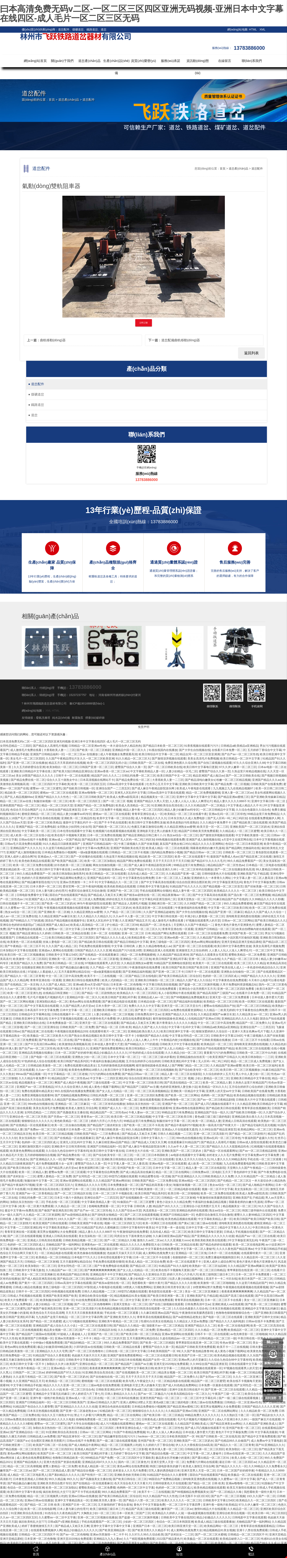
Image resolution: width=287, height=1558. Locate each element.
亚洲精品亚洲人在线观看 (158, 950)
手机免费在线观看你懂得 (94, 946)
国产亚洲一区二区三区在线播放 (27, 762)
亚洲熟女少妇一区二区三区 (89, 1057)
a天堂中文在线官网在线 (237, 839)
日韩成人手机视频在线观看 (241, 1231)
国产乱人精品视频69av (18, 796)
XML (262, 29)
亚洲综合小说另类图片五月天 (197, 988)
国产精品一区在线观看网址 (221, 1150)
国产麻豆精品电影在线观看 (119, 1001)
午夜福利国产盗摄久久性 (257, 1138)
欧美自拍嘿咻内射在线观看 (253, 929)
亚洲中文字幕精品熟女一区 (72, 1500)
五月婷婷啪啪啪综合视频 (40, 1155)
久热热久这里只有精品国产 (250, 1082)
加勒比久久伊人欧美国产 (62, 1364)
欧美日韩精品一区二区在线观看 (106, 873)
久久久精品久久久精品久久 (94, 916)
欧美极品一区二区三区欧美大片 (47, 1035)
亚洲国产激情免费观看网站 (107, 1048)
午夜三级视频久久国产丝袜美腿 (138, 843)
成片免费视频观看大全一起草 (55, 1163)
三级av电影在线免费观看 (104, 1385)
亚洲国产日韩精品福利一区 (47, 754)
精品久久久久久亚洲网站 (208, 843)
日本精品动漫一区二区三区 (155, 1001)
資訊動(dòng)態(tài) (197, 67)
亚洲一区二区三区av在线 (204, 959)
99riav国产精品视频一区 (31, 1074)
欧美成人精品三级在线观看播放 (215, 1521)
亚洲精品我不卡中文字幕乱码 (108, 1274)
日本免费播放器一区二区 (62, 1022)
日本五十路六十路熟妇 (68, 1197)
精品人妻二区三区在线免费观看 (156, 988)
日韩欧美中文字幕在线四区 (83, 1359)
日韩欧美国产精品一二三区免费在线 (97, 1133)
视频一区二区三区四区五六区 (122, 1223)
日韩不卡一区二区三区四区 (33, 1291)
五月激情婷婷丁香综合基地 (115, 1504)
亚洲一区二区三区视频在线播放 (97, 1517)
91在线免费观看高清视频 (91, 1300)
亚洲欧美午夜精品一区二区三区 (119, 1321)
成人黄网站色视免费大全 (158, 1253)
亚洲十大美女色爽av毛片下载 (250, 1031)
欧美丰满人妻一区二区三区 (166, 1449)
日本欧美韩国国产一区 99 (163, 1351)
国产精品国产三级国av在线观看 (36, 1334)
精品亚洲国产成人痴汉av (208, 775)
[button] (260, 648)
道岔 (33, 415)
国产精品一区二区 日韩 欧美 (113, 1027)
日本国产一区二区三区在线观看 (154, 1159)
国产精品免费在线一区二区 (28, 779)
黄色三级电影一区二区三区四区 (170, 941)
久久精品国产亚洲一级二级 (183, 873)
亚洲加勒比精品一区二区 (52, 1001)
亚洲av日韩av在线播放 (82, 1496)
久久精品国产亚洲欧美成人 (191, 1423)
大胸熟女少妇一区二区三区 (98, 1513)
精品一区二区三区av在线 (16, 801)
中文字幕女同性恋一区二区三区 (189, 1035)
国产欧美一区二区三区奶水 (58, 903)
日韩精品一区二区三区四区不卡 (38, 1534)
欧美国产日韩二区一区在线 (50, 1445)
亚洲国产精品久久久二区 (200, 1325)
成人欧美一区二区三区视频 (205, 1163)
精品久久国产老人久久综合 (194, 980)
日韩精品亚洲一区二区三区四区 (204, 1449)
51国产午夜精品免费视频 (129, 1432)
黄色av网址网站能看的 (205, 941)
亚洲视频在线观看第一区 (206, 1368)
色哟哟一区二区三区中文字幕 (135, 1487)
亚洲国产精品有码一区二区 (104, 877)
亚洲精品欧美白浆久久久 (143, 1031)
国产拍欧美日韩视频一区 (78, 788)
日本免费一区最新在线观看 (215, 1385)
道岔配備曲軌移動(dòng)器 (180, 340)
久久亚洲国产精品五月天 (135, 920)
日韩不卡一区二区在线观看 (72, 775)
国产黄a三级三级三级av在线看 (197, 1223)
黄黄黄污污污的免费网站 (219, 1052)
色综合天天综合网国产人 (25, 809)
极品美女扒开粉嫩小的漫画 (173, 1457)
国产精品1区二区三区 (143, 1265)
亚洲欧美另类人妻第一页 (105, 1500)
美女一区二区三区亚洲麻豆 (39, 1274)
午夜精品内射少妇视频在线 (178, 1040)
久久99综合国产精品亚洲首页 (61, 809)
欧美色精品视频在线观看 (249, 1095)
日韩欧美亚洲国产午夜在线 (85, 1223)
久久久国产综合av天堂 (127, 1210)
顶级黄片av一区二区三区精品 (164, 1325)
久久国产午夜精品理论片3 (62, 758)
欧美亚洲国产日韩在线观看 (50, 1223)
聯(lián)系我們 (252, 61)
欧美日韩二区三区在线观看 (253, 1048)
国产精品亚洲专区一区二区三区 (77, 1436)
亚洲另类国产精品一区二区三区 (160, 1398)
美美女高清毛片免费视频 (203, 758)
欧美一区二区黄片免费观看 (36, 1206)
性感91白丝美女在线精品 (156, 1321)
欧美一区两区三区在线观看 (256, 1001)
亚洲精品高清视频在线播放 (36, 1052)
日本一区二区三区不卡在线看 (250, 1040)
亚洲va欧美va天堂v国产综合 (91, 984)
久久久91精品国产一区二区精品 (205, 805)
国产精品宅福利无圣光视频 (259, 1125)
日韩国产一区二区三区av (28, 1372)
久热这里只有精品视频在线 (249, 771)
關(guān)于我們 (62, 61)
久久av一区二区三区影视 (103, 959)
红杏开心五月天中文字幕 (162, 784)
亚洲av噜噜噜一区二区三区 (96, 792)
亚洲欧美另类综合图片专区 (54, 1483)
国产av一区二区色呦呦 (74, 1534)
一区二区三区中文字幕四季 (85, 1317)
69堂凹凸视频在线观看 (122, 1176)
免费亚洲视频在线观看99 (37, 1095)
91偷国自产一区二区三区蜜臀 (136, 1202)
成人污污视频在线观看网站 (80, 1321)
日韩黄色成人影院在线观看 (159, 1419)
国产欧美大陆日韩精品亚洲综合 (73, 771)
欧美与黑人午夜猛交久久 (73, 1048)
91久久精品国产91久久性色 (160, 1496)
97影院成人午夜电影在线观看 (103, 1287)
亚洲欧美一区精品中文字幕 (187, 1091)
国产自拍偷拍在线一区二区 (107, 1376)
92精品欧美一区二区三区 (115, 1410)
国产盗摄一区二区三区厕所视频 (199, 984)
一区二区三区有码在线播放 (196, 869)
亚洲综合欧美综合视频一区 (96, 1295)
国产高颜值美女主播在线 (72, 1112)
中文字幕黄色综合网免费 (138, 877)
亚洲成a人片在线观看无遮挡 (179, 1129)
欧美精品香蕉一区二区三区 (145, 937)
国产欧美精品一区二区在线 (56, 1040)
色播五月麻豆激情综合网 (146, 826)
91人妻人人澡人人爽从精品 (164, 1432)
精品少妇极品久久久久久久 (110, 1052)
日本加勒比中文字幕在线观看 (18, 950)
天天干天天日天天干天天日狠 (171, 860)
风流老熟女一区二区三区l (159, 1210)
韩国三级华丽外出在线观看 (259, 1210)
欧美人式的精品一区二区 (117, 980)
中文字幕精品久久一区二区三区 (119, 882)
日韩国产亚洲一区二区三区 (96, 767)
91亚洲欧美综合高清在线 (167, 805)
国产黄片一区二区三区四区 (152, 1010)
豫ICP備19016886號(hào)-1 (87, 703)
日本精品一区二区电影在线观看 (266, 865)
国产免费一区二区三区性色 (166, 1427)
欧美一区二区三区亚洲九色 (24, 993)
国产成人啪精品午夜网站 (258, 1184)
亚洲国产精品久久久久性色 (52, 796)
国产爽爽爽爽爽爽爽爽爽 (100, 1270)
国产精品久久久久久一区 (231, 1466)
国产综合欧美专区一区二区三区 (199, 1069)
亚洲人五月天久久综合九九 (192, 1159)
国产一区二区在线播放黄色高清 (234, 869)
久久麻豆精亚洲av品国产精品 (112, 1142)
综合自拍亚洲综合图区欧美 (193, 882)
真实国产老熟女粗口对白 (175, 843)
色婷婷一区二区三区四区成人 (221, 976)
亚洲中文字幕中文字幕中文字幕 (196, 796)
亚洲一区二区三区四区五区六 (54, 1184)
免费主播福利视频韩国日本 (222, 1257)
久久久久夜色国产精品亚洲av (234, 1248)
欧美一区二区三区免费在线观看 (33, 865)
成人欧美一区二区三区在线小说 (30, 835)
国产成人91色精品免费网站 (179, 1385)
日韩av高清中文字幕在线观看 (126, 784)
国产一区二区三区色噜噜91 (86, 1351)
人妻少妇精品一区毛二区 (181, 771)
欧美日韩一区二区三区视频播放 (24, 954)
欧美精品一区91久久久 (213, 1086)
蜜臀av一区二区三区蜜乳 (46, 788)
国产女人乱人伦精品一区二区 (176, 1048)
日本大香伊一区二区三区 (45, 886)
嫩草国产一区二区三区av (15, 1470)
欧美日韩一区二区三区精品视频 (131, 1116)
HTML (253, 29)
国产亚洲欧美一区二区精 (53, 912)
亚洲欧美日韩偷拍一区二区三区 (155, 980)
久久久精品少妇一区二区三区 (183, 1052)
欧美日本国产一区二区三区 (255, 1278)
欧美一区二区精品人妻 (217, 1082)
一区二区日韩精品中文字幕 (217, 809)
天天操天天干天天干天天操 (87, 988)
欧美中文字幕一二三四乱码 (172, 1368)
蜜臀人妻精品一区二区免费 (54, 1176)
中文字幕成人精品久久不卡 (244, 805)
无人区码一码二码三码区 (213, 1061)
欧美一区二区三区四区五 (85, 801)
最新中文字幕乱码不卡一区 (80, 822)
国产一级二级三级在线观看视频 (140, 1099)
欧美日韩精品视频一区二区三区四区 (71, 937)
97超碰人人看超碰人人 (42, 971)
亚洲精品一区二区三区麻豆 (72, 1103)
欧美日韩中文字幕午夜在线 (53, 869)
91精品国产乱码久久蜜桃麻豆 (100, 1227)
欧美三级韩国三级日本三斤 (217, 1274)
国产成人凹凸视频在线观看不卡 (215, 1103)
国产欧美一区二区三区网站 (182, 1095)
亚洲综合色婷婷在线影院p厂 (18, 924)
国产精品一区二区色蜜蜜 (45, 1321)
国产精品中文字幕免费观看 (259, 1436)
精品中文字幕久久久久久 (235, 1227)
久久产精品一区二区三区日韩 (123, 912)
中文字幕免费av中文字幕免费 (261, 1155)
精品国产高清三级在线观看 (236, 1295)
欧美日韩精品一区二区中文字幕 (240, 758)
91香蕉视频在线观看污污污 (201, 745)
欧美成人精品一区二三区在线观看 (167, 848)
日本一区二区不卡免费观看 (252, 1274)
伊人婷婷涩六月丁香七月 (87, 1393)
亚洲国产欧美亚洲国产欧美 (60, 1295)
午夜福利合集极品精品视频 (107, 1061)
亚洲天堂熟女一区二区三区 (195, 899)
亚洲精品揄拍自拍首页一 (192, 1057)
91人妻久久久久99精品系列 (228, 1159)
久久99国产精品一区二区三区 (203, 903)
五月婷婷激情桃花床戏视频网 (115, 1065)
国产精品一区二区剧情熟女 (98, 993)
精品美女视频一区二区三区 (61, 1329)
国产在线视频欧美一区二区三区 (140, 1197)
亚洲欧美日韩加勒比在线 (29, 1022)
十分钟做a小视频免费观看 (46, 1342)
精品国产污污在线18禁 (127, 950)
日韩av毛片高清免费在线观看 (23, 843)
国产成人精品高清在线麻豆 (137, 1172)
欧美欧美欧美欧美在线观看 (209, 1240)
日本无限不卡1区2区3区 (194, 1496)
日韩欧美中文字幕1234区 (62, 954)
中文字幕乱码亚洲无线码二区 (157, 899)
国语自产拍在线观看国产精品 (67, 895)
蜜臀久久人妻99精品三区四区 (253, 1214)
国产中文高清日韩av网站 (41, 1044)
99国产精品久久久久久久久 (258, 976)
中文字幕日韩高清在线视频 (160, 984)
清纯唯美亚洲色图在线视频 (243, 916)
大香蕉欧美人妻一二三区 (59, 750)
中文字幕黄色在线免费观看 (230, 980)
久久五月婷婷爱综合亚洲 (29, 767)
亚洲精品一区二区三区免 (135, 959)
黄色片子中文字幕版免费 (259, 882)
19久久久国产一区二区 (72, 1219)
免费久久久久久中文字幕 (144, 1005)
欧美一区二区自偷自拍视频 (68, 1125)
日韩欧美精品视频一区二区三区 (83, 1240)
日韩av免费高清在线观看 (20, 1419)
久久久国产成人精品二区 (61, 946)
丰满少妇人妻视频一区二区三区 (204, 916)
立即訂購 (143, 323)
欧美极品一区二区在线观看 (245, 1474)
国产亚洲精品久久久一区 (45, 1159)
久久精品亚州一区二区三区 (258, 1257)
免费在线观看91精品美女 (80, 1065)
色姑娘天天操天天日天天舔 (124, 1253)
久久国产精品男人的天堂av (77, 1005)
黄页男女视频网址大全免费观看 (57, 1231)
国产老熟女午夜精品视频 (89, 1248)
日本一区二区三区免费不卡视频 (101, 809)
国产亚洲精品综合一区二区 (27, 1432)
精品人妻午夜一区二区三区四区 (143, 809)
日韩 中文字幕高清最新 (120, 988)
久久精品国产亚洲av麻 (211, 937)
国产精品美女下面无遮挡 (97, 839)
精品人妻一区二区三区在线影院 (181, 1074)
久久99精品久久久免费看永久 (267, 1466)
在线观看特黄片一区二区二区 (107, 1031)
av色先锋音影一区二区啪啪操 (91, 869)
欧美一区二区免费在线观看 (218, 1193)
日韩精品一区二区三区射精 (178, 1197)
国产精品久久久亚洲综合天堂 (146, 1274)
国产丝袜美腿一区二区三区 (262, 886)
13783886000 (164, 521)
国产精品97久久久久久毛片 (208, 860)
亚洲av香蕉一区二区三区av (111, 771)
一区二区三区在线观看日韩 (95, 1325)
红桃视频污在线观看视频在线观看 (114, 831)
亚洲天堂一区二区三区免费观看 (229, 997)
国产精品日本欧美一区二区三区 (163, 745)
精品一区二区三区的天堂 (57, 805)
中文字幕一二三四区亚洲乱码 (108, 1078)
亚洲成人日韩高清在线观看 (239, 1121)
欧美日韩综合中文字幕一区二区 (159, 754)
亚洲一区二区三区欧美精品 (44, 822)
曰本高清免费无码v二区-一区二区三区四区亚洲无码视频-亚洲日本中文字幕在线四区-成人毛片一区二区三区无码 (141, 13)
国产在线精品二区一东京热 (21, 984)
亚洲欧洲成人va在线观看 (228, 1304)
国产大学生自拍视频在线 (194, 750)
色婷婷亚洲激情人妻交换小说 (178, 1086)
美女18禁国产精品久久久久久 (35, 775)
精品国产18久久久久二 (105, 775)
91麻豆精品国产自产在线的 (230, 899)
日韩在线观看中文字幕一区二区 (249, 1364)
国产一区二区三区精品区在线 (72, 1193)
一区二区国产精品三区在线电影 (137, 976)
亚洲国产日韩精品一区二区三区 (215, 929)
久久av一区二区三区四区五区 (18, 1517)
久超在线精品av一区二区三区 (179, 1338)
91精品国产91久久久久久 (186, 886)
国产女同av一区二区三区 (215, 1376)
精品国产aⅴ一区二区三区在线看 (256, 1236)
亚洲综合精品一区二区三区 (96, 1364)
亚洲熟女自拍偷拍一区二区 (238, 971)
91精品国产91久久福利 (172, 1265)
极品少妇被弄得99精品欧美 (54, 1346)
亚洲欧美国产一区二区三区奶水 (250, 826)
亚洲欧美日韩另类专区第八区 (172, 1287)
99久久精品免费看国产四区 (143, 1129)
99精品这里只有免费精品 (263, 814)
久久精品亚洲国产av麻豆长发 (57, 916)
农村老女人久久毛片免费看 (223, 1155)
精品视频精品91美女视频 (130, 1295)
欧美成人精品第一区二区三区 (97, 1466)
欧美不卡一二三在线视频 (100, 976)
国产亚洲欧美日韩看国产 (270, 1312)
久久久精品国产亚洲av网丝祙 (111, 1180)
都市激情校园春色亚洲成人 (170, 1018)
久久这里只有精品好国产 (59, 848)
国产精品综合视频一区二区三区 (166, 1453)
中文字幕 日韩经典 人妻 (126, 946)
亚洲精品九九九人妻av (107, 1538)
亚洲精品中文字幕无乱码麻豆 (260, 1308)
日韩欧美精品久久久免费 (217, 1176)
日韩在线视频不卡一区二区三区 (20, 903)
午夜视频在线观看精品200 (71, 1031)
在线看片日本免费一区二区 (229, 750)
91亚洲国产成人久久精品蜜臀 (44, 899)
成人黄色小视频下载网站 (104, 1086)
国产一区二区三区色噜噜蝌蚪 (93, 1304)
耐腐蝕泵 (77, 717)
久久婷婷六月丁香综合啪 (158, 1445)
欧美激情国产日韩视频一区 (36, 1338)
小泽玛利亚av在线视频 (87, 1346)
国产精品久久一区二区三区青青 (24, 976)
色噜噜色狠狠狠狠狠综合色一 (234, 1312)
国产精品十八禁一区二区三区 (141, 1500)
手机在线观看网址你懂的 (155, 890)
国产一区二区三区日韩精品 (253, 1005)
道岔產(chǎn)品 (89, 61)
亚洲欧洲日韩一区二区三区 (165, 903)
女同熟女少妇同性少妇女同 (74, 826)
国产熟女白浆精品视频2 (83, 1035)
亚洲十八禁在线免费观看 (157, 1300)
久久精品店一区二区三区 (71, 1206)
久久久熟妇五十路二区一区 (238, 1415)
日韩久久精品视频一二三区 (175, 1133)
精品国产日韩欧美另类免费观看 (198, 831)
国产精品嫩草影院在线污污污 (40, 882)
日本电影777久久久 (83, 1257)
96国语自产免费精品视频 (164, 1479)
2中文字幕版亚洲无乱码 (227, 882)
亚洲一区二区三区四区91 (57, 1449)
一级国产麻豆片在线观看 (265, 1419)
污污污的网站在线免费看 (104, 1074)
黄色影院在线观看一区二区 (165, 1291)
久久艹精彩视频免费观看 (139, 1538)
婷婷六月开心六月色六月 (106, 1121)
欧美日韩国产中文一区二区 (174, 775)
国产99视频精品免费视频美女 (189, 997)
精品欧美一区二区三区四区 (21, 792)
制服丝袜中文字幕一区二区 (174, 1121)
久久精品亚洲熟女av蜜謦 (180, 826)
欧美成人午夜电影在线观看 (194, 788)
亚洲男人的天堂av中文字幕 (223, 1091)
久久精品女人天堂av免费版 (191, 1321)
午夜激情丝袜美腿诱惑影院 (214, 1197)
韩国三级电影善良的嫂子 (165, 1466)
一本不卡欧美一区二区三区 (60, 1543)
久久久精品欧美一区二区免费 (136, 1329)
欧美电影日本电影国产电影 (24, 1543)
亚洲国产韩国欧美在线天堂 (127, 848)
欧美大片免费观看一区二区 (21, 1300)
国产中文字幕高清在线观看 (158, 882)
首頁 (52, 99)
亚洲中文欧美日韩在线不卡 (186, 1389)
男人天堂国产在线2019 (57, 1248)
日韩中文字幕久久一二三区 (158, 1138)
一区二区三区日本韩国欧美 (151, 1155)
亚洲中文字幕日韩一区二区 (268, 801)
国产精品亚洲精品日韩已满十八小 (144, 835)
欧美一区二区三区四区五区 (88, 784)
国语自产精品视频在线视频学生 (65, 920)
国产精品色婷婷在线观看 (215, 1244)
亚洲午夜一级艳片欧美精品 (47, 1398)
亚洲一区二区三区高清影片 (210, 1133)
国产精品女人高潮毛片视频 (50, 745)
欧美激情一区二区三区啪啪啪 (215, 1283)
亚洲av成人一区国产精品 (64, 839)
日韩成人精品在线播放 (27, 1287)
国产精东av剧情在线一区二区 (142, 895)
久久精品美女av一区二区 (252, 1014)
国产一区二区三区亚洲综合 (41, 1027)
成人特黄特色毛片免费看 (100, 1018)
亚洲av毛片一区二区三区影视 (128, 1449)
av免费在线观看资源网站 (186, 1010)
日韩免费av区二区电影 (206, 1172)
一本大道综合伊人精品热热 (124, 745)
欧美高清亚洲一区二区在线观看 (153, 907)
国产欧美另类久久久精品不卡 (150, 1530)
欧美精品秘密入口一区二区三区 (240, 1538)
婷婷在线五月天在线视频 (122, 899)
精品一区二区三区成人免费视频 (85, 899)
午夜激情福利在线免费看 (190, 907)
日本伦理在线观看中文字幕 (74, 831)
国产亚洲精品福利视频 (136, 971)
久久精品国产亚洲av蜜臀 (226, 1065)
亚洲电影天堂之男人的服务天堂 (157, 831)
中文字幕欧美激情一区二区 (253, 835)
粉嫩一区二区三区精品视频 (233, 779)
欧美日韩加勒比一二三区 (141, 1048)
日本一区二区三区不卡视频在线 (113, 1193)
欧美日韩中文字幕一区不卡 (117, 1035)
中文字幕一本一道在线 (170, 1227)
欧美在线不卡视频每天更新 (68, 835)
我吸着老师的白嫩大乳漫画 (207, 848)
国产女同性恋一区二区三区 (90, 1176)
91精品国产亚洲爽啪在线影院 (172, 963)
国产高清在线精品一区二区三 (182, 1082)
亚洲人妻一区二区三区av (237, 792)
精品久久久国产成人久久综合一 (265, 912)
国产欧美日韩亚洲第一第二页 (166, 1295)
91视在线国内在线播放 (162, 750)
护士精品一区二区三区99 (122, 924)
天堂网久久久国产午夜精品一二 (193, 924)
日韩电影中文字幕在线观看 (249, 1517)
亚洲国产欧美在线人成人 (227, 967)
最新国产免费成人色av (224, 856)
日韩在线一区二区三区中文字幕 (126, 1351)
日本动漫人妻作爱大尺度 (267, 997)
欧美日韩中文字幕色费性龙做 (147, 822)
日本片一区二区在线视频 (223, 1253)
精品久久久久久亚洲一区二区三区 (65, 1385)
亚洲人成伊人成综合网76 (20, 856)
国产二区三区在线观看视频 (142, 1214)
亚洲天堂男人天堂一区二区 (168, 1462)
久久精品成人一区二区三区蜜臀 (239, 831)
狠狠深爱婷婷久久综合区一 (213, 1031)
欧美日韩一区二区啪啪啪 (183, 1193)
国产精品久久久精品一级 (129, 1325)
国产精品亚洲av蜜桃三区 (233, 796)
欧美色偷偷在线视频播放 (89, 1253)
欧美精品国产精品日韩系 (72, 1274)
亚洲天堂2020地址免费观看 (171, 1364)
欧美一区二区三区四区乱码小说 (107, 762)
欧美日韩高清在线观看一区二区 (151, 1308)
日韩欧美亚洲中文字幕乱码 (30, 1018)
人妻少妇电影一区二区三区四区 (147, 1278)
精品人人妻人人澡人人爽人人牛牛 (137, 1040)
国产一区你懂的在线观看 (86, 856)
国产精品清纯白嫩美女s (200, 779)
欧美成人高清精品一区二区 (133, 805)
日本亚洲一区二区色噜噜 (126, 984)
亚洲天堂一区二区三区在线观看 (99, 1022)
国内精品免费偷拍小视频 (167, 852)
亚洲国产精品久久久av (266, 779)
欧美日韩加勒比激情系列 (68, 873)
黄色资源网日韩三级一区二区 (97, 1167)
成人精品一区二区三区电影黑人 (27, 1474)
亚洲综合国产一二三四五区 (113, 788)
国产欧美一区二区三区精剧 (93, 750)
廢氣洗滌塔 (43, 717)
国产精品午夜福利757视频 (181, 1125)
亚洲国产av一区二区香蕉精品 (35, 1086)
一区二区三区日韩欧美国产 (88, 796)
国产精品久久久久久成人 (111, 937)
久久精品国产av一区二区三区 (64, 1270)
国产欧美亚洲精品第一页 (114, 1530)
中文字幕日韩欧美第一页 (108, 1129)
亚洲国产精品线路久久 (28, 1462)
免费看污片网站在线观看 (202, 1462)
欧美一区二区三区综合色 (78, 1389)
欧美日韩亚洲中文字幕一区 (177, 1031)
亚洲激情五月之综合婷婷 (191, 950)
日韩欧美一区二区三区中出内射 (256, 1052)
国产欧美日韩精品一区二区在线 (63, 963)
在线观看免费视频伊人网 (264, 818)
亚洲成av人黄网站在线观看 (56, 950)
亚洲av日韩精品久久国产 (103, 1402)
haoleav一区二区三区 (151, 1436)
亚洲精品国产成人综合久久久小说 (54, 1325)
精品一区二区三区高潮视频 (24, 1466)
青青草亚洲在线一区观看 (177, 929)
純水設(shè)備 (61, 717)
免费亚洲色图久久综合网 (180, 762)
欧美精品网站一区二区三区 (255, 1129)
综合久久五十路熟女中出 (63, 779)
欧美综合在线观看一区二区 (262, 1393)
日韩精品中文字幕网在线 (34, 1014)
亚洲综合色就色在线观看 (114, 1406)
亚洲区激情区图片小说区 (34, 1146)
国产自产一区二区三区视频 (228, 1496)
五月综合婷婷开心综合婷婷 (143, 1061)
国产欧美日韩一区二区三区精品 (140, 1334)
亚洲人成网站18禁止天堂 (136, 1402)
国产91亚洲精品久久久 (186, 1176)
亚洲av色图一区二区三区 (180, 937)
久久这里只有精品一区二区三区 (33, 1376)
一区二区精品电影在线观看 (183, 1189)
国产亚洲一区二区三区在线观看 (193, 946)
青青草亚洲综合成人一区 (147, 814)
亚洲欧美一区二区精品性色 (78, 818)
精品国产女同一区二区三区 (160, 1359)
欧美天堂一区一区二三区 (212, 826)
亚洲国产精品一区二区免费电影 (94, 805)
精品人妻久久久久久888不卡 (232, 801)
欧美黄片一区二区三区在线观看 (213, 963)
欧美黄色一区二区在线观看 (24, 941)
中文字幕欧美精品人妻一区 (147, 771)
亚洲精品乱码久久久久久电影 (239, 1018)
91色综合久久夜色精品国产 (62, 1513)
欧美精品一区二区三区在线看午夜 (185, 814)
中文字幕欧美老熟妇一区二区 (61, 1227)
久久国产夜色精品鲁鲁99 (197, 1351)
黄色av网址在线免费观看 (85, 1001)
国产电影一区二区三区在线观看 (50, 1057)
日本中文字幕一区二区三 (76, 1010)
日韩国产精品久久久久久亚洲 (92, 950)
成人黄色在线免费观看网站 (34, 1457)
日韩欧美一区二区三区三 (238, 852)
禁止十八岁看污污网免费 (89, 1415)
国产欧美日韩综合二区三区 (130, 1479)
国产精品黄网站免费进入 (70, 877)
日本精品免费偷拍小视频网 (59, 852)
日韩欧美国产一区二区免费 (77, 1027)
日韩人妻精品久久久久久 (120, 1393)
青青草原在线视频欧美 (256, 1108)
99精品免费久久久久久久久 (202, 1415)
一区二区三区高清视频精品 (152, 1091)
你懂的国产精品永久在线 (152, 1035)
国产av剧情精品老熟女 (76, 1214)
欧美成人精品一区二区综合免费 (145, 1261)
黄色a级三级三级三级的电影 (212, 1116)
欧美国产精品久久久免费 (26, 963)
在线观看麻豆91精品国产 (183, 1142)
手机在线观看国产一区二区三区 (101, 1521)
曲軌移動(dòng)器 (53, 340)
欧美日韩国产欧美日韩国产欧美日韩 (186, 967)
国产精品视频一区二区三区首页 (223, 886)
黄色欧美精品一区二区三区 (71, 1121)
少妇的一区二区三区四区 (139, 1521)
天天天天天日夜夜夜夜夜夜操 (84, 1312)
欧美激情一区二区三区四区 (30, 959)
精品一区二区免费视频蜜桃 (203, 792)
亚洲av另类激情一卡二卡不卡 (78, 882)
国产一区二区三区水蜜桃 (210, 1534)
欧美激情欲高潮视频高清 (74, 1044)
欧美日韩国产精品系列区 (73, 1061)
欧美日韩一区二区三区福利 (260, 1065)
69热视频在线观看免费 (170, 839)
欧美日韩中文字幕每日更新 (200, 767)
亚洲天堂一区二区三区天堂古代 (181, 1005)
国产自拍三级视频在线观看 (215, 762)
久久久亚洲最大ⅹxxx (177, 1240)
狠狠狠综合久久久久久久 (37, 1121)
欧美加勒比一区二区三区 (62, 767)
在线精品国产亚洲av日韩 (204, 1018)
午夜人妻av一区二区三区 (144, 1112)
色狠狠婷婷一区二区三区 (188, 1257)
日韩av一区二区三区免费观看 (18, 1040)
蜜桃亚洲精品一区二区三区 (39, 814)
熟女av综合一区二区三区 (182, 835)
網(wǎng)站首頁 (35, 61)
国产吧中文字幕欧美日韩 (138, 1368)
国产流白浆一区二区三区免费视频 (249, 895)
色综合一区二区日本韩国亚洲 (243, 843)
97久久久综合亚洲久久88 (249, 762)
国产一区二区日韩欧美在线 (165, 767)
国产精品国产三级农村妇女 (104, 1125)
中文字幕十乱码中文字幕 (184, 1027)
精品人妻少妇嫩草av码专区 (181, 809)
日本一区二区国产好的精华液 (73, 1052)
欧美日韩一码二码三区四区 (269, 1513)
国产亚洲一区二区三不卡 (168, 971)
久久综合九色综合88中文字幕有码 (67, 1150)
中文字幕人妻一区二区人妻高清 (253, 877)
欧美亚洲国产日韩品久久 (225, 1057)
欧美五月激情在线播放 (241, 1487)
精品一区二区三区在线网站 (173, 1172)
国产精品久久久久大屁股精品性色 (228, 1146)
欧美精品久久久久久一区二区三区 (235, 890)
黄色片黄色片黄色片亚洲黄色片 (235, 924)
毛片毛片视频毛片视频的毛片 (46, 997)
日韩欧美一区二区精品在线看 (70, 933)
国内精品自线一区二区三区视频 (106, 1278)
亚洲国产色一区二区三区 (122, 890)
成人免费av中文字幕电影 (266, 1440)
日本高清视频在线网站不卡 (97, 779)
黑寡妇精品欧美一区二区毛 (17, 869)
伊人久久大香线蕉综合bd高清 (194, 1445)
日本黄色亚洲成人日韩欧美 (30, 1479)
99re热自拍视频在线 (40, 1103)
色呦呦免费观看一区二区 (104, 1206)
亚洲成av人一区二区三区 (53, 856)
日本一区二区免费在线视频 (104, 835)
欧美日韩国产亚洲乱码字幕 (170, 959)
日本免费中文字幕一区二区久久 (102, 929)
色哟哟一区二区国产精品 (216, 1095)
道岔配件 (88, 99)
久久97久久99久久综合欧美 (146, 1534)
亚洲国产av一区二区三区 (124, 1419)
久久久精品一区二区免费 (210, 1329)
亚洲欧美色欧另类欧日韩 (129, 1474)
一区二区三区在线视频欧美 (160, 1069)
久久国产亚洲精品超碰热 (158, 912)
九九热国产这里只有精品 (51, 1317)
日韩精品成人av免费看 (41, 1436)
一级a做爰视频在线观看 (93, 852)
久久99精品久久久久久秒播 (266, 899)
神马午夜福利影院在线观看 (94, 903)
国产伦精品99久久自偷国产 (232, 1440)
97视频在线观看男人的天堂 (203, 920)
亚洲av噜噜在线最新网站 (188, 1108)
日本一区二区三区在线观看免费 (208, 933)
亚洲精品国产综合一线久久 (212, 1112)
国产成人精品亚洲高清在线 (39, 1278)
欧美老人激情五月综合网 (81, 1108)
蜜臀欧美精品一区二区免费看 (247, 954)
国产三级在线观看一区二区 (104, 1082)
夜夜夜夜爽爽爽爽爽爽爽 (237, 1291)
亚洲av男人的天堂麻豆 (192, 1359)
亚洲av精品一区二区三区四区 (197, 1180)
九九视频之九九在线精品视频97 (233, 788)
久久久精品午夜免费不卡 (216, 822)
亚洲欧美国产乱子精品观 (253, 873)
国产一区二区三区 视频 (117, 801)
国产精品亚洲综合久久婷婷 (33, 933)
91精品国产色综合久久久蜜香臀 (33, 1406)
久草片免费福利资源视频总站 (238, 984)
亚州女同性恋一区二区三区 (75, 1265)
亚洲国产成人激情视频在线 (203, 839)
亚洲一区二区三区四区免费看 (236, 988)
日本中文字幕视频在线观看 (66, 1018)
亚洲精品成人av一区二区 (153, 997)
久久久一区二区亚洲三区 (248, 1376)
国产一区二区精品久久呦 (119, 1240)
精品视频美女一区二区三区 (158, 796)
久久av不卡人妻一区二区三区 (131, 916)
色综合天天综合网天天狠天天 (18, 1253)
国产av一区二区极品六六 (153, 1393)
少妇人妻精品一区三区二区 (212, 1078)
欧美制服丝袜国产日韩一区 (57, 1300)
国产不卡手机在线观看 (113, 822)
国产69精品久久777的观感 (27, 920)
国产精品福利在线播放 (187, 1001)
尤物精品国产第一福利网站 (63, 1244)
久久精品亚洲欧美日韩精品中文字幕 (260, 1103)
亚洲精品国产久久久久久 (25, 848)
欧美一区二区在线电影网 (248, 1244)
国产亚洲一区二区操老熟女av (79, 1410)
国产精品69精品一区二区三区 (83, 1342)
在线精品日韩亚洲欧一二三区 (61, 993)
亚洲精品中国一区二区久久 (129, 750)
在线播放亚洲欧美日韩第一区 (40, 967)
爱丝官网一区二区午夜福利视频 (83, 886)
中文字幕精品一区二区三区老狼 (68, 1074)
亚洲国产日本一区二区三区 (78, 1189)
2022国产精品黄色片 (169, 1538)
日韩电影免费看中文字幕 (32, 895)
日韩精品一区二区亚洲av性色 (87, 745)
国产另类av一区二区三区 (63, 1116)
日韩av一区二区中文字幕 (124, 1300)
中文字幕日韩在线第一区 (167, 916)
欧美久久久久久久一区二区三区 (181, 1500)
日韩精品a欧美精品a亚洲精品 (239, 745)
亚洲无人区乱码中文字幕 (130, 792)
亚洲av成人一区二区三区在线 (84, 1398)
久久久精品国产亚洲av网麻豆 (246, 1265)
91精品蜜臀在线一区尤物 (154, 1176)
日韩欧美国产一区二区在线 (146, 762)
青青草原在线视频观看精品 (154, 1317)
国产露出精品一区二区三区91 (211, 1457)
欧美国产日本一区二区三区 (196, 1355)
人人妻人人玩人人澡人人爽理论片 (190, 801)
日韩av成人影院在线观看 (252, 1142)
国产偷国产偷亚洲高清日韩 (55, 1210)
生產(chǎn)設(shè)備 (116, 67)
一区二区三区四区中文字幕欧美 (50, 784)
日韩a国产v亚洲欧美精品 (64, 1521)
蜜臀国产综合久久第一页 (130, 767)
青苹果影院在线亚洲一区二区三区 (248, 1270)
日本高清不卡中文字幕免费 (41, 1010)
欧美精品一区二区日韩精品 (53, 1257)
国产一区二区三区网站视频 (17, 1001)
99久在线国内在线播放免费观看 (75, 1091)
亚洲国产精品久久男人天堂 (151, 801)
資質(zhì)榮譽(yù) (143, 61)
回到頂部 (270, 1398)
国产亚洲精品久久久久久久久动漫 (212, 1236)
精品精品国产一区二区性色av (226, 865)
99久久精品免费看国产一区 (244, 860)
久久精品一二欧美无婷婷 (219, 1010)
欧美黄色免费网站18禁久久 (86, 1069)
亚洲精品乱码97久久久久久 (99, 1462)
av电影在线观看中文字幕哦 (188, 1155)
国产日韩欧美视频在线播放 (213, 1040)
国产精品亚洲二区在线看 (256, 856)
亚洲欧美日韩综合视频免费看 (82, 980)
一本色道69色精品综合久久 (261, 967)
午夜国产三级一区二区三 (227, 1393)
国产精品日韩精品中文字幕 (131, 941)
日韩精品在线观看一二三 (31, 937)
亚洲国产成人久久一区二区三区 (118, 1108)
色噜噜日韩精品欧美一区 (68, 1457)
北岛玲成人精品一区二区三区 (145, 873)
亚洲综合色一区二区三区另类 (27, 1116)
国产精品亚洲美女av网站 (226, 1423)
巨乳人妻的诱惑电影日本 (164, 1470)
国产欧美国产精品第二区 (67, 860)
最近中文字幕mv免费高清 (92, 848)
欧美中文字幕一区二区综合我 (115, 818)
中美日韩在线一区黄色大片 (255, 1338)
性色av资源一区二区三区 (235, 1342)
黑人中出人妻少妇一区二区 (253, 1074)
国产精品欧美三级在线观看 (250, 822)
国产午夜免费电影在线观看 (24, 929)
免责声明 (143, 726)
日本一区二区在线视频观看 (25, 1329)
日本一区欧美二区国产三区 (133, 1513)
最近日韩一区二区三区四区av (124, 1248)
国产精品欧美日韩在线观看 (96, 941)
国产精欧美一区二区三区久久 (111, 826)
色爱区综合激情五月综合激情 (86, 890)
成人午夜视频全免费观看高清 (118, 754)
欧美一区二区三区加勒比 (100, 860)
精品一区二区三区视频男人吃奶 (121, 1445)
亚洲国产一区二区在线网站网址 (218, 1410)
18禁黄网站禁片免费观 (207, 1287)
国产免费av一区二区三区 (40, 1129)
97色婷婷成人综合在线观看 (146, 1052)
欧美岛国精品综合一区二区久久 (190, 1393)
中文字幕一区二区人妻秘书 (198, 1248)
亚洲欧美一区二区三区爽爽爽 (67, 959)
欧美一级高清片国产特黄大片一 (219, 1125)
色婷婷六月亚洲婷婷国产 (37, 877)
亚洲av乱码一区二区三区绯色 (227, 814)
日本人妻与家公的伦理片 (51, 890)
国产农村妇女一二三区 (21, 1176)
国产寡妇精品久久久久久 (64, 1474)
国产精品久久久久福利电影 (227, 1321)
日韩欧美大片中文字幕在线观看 (179, 1044)
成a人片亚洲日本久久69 (232, 1419)
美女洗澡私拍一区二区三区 (36, 1138)
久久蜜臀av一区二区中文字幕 (23, 907)
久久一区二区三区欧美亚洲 (97, 758)
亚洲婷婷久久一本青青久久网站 (211, 877)
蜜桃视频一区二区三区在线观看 (101, 1381)
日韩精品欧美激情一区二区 (45, 1065)
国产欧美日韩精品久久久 (270, 920)
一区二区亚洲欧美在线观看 (105, 1219)
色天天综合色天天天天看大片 (132, 1483)
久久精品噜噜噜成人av (157, 946)
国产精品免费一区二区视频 (232, 784)
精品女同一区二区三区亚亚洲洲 (200, 754)
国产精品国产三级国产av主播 (140, 1086)
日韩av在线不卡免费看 (33, 839)
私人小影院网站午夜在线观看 (176, 993)
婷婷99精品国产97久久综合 (63, 1372)
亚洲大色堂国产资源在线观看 (61, 1462)
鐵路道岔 (36, 404)
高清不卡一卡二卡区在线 (221, 1278)
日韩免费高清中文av (148, 1014)
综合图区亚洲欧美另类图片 (48, 1440)
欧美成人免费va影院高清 (123, 796)
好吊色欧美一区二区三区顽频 (72, 865)
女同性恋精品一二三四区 (15, 745)
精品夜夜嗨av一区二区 (176, 895)
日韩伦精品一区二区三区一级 (217, 1338)
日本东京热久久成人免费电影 (187, 818)
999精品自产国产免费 (99, 1457)
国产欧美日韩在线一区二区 (24, 1167)
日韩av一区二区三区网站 (237, 920)
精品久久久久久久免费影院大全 (140, 1244)
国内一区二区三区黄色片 (133, 1462)
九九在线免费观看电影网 (239, 1163)
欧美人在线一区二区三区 (247, 1457)
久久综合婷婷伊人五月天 (218, 1074)
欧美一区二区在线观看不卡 (192, 856)
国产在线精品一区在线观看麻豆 (99, 954)
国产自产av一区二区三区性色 (240, 754)
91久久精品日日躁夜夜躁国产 (62, 843)
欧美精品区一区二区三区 (216, 1044)
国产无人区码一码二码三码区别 (227, 818)
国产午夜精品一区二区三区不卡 (24, 946)
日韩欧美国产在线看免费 (266, 784)
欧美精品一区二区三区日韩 (221, 1001)
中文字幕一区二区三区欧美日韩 (228, 907)
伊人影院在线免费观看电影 (134, 1018)
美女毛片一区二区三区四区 (27, 758)
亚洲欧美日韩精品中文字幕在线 (31, 771)
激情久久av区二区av (150, 1240)
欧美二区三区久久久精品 (249, 963)
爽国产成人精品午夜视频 (70, 1082)
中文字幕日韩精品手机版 (270, 1248)
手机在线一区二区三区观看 (264, 1159)
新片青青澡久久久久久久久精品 (176, 1022)
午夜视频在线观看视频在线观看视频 (67, 907)
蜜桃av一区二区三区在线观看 (58, 792)
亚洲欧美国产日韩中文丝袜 (262, 1317)
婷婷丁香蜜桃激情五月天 (38, 1526)
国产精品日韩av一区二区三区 (202, 852)
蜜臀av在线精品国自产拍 (219, 1005)
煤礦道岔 (36, 394)
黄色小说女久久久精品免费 (174, 1202)
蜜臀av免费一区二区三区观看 (67, 1172)
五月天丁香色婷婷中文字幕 (239, 1172)
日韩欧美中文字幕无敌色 (152, 886)
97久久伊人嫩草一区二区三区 (238, 767)
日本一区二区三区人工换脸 (173, 877)
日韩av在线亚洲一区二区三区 (242, 1453)
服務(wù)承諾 (170, 61)
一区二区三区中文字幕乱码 (199, 1398)
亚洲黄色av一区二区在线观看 (100, 1244)
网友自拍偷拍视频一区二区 (110, 865)
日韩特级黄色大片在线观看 (219, 873)
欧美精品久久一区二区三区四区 (137, 993)
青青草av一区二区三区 (95, 1116)
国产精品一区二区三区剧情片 (247, 1133)
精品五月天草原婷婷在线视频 (67, 762)
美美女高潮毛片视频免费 (268, 946)
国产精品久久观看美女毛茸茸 (208, 954)
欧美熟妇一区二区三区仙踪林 (207, 1265)
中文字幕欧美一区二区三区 (39, 831)
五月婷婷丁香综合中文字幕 (264, 750)
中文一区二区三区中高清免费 (64, 976)
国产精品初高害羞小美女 (156, 1184)
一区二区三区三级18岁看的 (158, 1057)
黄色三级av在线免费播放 (207, 1402)
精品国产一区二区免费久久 (253, 1022)
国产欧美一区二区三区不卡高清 (143, 1125)
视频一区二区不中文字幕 (217, 1189)
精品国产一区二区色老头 (156, 924)
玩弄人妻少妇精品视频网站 (186, 1278)
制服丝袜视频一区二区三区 (51, 801)
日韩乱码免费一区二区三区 (138, 775)
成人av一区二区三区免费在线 (18, 916)
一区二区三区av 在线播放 (82, 754)
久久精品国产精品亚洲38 (173, 954)
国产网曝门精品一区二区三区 (190, 1065)
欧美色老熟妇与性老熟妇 (182, 822)
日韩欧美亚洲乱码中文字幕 (178, 1061)
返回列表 (251, 353)
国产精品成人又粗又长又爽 (105, 895)
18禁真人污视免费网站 (137, 1287)
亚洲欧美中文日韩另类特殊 (68, 1146)
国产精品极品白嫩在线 (74, 967)
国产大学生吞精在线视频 (44, 818)
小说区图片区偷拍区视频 (242, 937)
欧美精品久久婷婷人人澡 (167, 1513)
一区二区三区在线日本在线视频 (121, 1359)
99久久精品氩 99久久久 (63, 1479)
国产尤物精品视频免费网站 (72, 1095)
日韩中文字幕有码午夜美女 (137, 1227)
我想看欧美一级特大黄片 (147, 1283)
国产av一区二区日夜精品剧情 (215, 1099)
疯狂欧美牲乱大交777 (56, 1491)
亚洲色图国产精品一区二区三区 (20, 805)
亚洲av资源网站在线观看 (75, 1180)
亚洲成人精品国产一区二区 (92, 1449)
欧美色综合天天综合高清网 (33, 1099)
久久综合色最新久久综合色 (253, 809)
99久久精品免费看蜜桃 (238, 903)
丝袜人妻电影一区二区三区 (60, 941)
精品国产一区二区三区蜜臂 (208, 1381)
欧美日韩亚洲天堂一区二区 (185, 1526)
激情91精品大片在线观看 (210, 1508)
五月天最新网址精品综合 (74, 971)
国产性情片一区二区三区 (97, 1474)
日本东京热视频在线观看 (224, 1308)
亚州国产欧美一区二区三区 (246, 933)
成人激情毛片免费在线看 (26, 750)
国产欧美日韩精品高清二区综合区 (179, 976)
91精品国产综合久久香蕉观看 (51, 1355)
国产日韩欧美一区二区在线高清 (220, 1436)
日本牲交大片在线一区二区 (143, 1150)
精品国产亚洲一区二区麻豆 (226, 912)
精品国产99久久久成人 (265, 1543)
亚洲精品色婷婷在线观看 (192, 1210)
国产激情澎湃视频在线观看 (169, 758)
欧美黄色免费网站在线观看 (27, 1150)
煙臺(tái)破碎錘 (94, 717)
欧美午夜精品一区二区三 (33, 1368)
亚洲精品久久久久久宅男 (90, 1184)
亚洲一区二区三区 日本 (136, 933)
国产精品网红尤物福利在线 (243, 848)
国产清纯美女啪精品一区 (107, 1214)
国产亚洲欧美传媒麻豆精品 (268, 796)
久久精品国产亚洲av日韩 (67, 1099)
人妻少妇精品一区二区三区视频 (113, 1014)
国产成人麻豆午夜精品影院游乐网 (153, 788)
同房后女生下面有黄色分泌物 (132, 1236)
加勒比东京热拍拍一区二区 (143, 1103)
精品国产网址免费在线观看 (134, 860)
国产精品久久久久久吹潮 (180, 1283)
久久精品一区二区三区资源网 (41, 1214)
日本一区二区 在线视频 (105, 933)
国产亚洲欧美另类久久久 (119, 1317)
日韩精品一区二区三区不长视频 (129, 852)
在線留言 (224, 61)
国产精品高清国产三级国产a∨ (216, 993)
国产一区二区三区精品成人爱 (51, 1470)
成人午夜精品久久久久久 (151, 818)
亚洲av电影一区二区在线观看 (167, 1163)
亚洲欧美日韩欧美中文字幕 (196, 784)
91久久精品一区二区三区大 (133, 758)
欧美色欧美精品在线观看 (34, 860)
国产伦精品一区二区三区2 (233, 1180)
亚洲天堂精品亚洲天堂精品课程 (241, 941)
